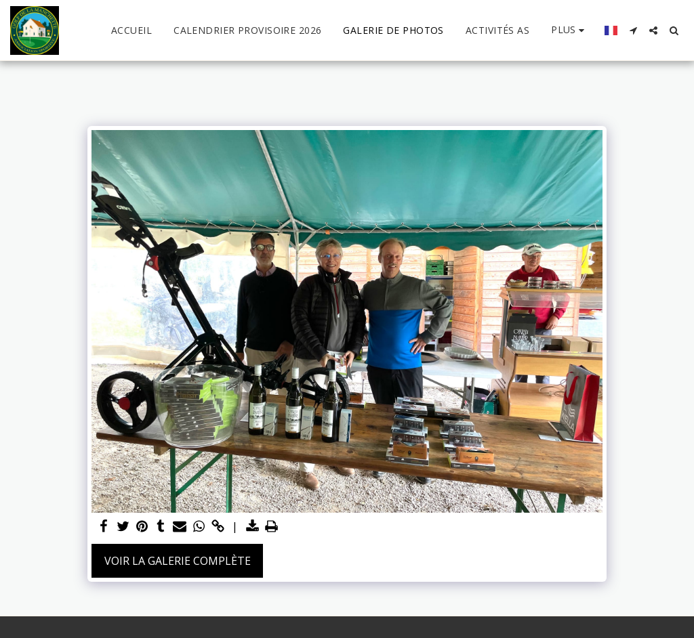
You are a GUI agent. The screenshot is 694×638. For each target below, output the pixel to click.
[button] (633, 30)
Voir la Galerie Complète (177, 560)
